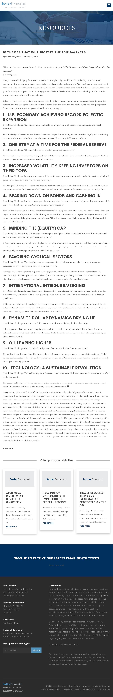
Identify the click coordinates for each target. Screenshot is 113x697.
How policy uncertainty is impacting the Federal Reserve (54, 497)
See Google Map (10, 623)
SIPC (58, 689)
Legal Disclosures (71, 689)
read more (11, 526)
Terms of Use (104, 689)
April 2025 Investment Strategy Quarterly (15, 497)
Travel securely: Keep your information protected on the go (93, 499)
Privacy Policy (89, 689)
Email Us (7, 612)
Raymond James (13, 56)
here (70, 644)
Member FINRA (47, 689)
